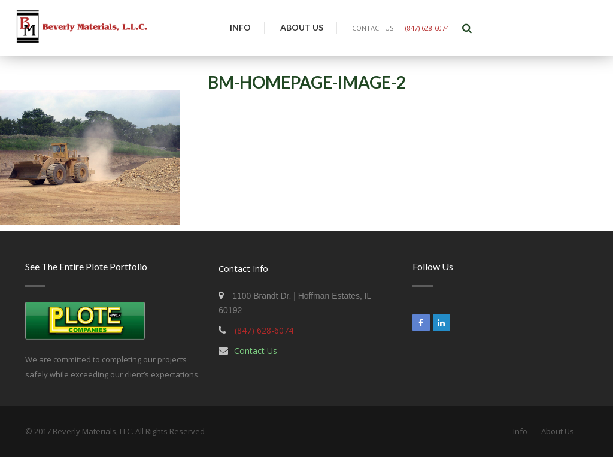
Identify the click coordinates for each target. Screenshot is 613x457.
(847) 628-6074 (427, 27)
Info (240, 27)
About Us (301, 27)
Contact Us (255, 350)
